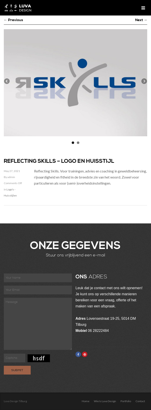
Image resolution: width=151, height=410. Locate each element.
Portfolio (126, 401)
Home (85, 401)
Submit (17, 370)
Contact (140, 401)
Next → (141, 20)
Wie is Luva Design (105, 401)
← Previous (13, 20)
